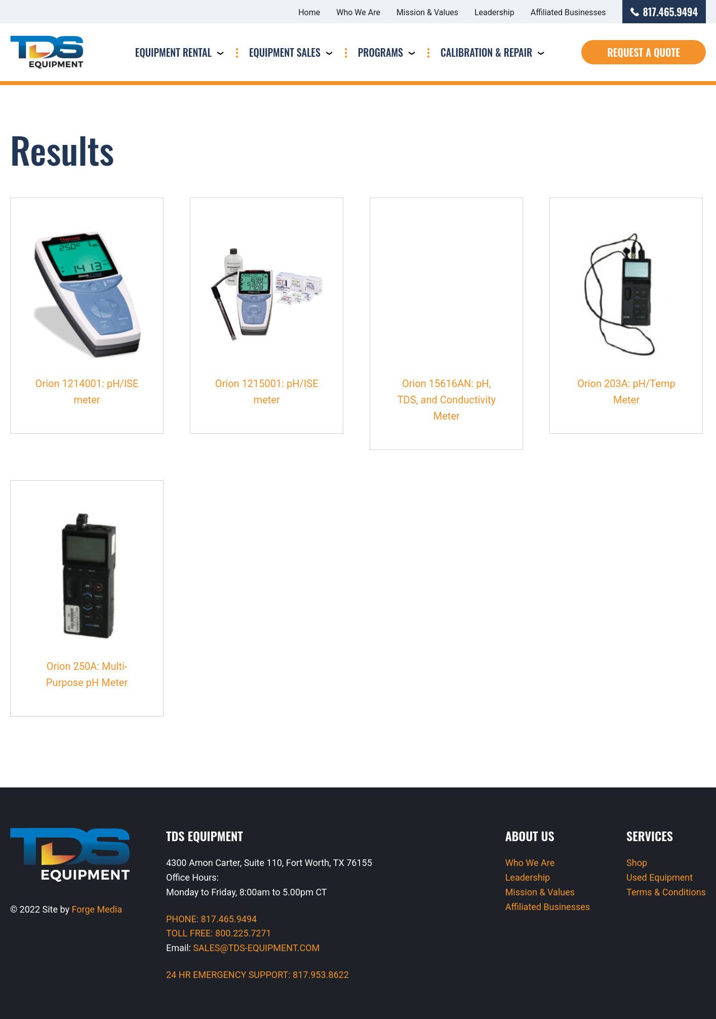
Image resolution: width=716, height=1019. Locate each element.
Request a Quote (643, 52)
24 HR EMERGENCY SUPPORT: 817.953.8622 (257, 974)
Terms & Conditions (666, 892)
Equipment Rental (173, 52)
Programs (380, 52)
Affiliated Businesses (568, 12)
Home (309, 12)
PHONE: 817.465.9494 (211, 919)
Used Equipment (659, 877)
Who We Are (358, 12)
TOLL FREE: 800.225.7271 (218, 933)
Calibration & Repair (486, 52)
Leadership (494, 12)
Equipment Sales (285, 52)
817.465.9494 (664, 11)
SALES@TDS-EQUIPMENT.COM (256, 947)
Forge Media (97, 909)
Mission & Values (427, 12)
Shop (636, 862)
